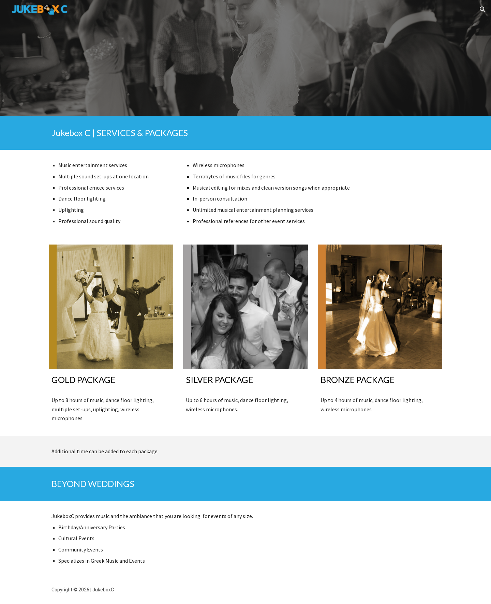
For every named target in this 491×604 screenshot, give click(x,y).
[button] (483, 9)
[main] (245, 133)
